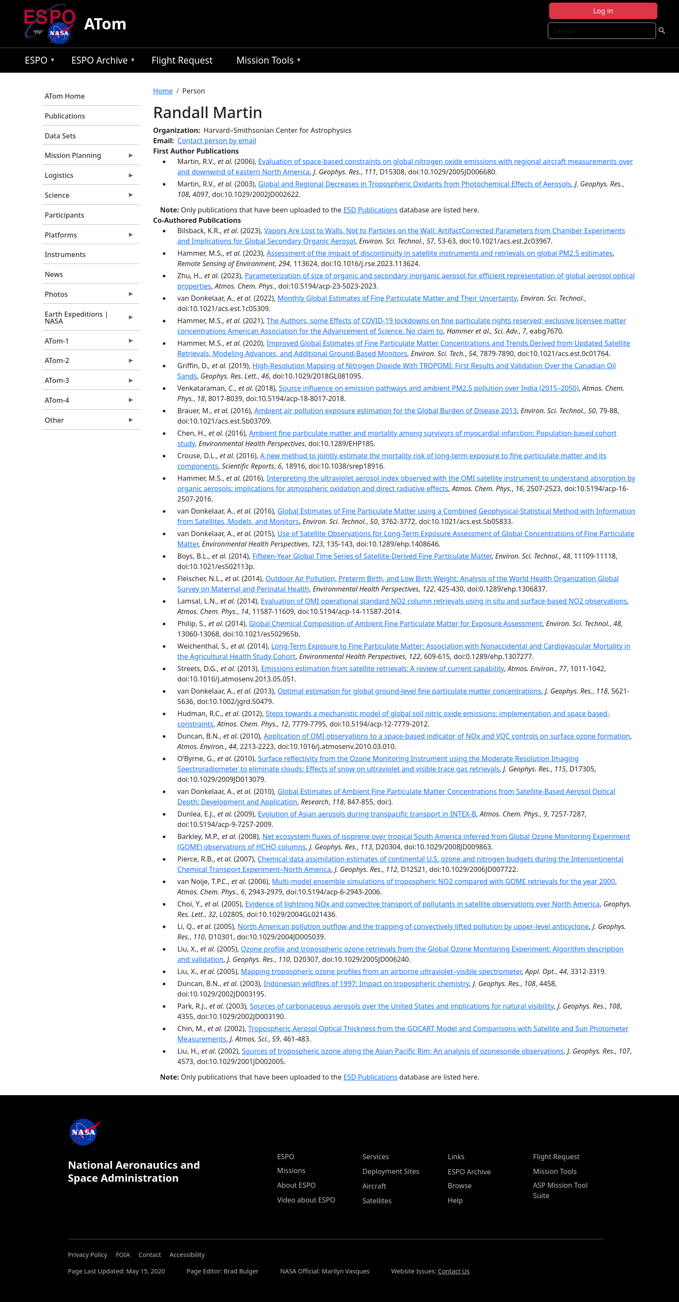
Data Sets (60, 136)
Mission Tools (267, 61)
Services (375, 1156)
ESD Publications (370, 210)
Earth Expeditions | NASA (88, 319)
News (54, 274)
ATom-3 (88, 382)
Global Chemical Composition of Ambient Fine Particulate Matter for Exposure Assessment (395, 623)
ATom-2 (88, 363)
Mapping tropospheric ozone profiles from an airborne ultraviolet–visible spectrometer (381, 971)
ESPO (37, 61)
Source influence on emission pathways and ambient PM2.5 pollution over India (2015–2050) (429, 388)
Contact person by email (217, 140)
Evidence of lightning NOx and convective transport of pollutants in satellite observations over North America (422, 904)
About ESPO (296, 1185)
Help (455, 1200)
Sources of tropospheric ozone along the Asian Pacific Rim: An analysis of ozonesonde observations (403, 1051)
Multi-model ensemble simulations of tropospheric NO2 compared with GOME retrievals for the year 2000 (443, 881)
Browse (460, 1185)
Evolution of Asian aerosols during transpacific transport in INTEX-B (367, 814)
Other (88, 422)
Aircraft (374, 1186)
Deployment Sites (390, 1171)
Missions (291, 1170)
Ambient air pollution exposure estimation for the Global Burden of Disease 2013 (386, 410)
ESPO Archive (101, 61)
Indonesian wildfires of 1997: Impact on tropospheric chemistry (366, 983)
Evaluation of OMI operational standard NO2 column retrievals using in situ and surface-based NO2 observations (444, 601)
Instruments (65, 254)
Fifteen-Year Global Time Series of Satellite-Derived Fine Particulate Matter (371, 556)
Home (163, 91)
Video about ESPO (306, 1200)
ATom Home (64, 96)
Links (456, 1156)
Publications (65, 116)
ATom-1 (88, 343)
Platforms (88, 237)
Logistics (88, 177)
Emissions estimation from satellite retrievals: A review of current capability (382, 668)
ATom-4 (88, 402)
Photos (88, 296)
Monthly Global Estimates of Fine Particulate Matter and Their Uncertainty (397, 298)
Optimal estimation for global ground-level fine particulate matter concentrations (409, 691)
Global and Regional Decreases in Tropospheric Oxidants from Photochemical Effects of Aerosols (414, 184)
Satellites (376, 1201)
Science (88, 197)
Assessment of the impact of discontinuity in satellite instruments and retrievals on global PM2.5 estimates (440, 253)
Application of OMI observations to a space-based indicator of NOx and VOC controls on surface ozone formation (447, 736)
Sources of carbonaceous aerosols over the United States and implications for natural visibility (402, 1006)
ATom (105, 23)
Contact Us (453, 1271)
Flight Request (182, 60)
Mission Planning (88, 157)
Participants (64, 215)
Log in (603, 11)
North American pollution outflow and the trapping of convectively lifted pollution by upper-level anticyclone (413, 926)
